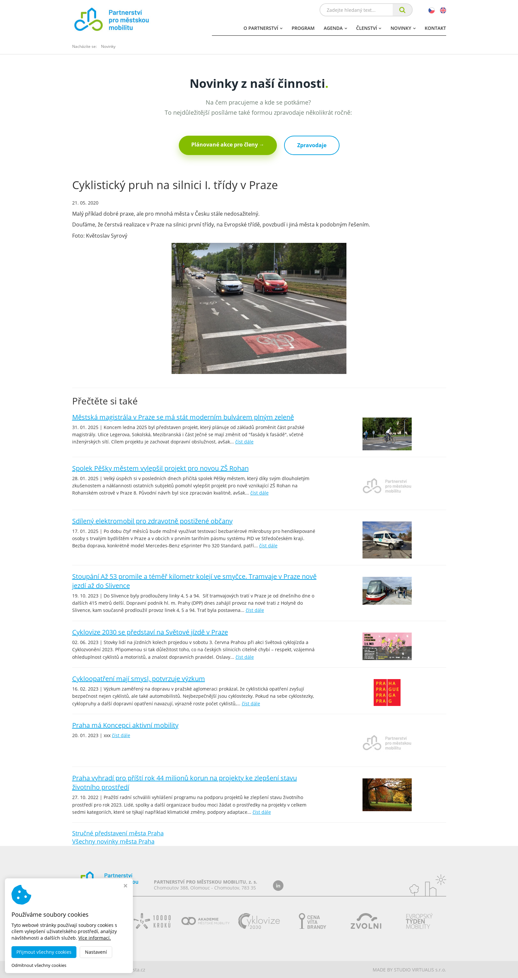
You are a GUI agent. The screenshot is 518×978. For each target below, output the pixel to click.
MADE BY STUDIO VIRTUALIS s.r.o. (409, 970)
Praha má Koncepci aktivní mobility (125, 725)
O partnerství (262, 28)
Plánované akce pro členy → (227, 144)
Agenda (335, 28)
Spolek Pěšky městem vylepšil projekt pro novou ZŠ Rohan (160, 468)
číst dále (244, 442)
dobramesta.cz (129, 970)
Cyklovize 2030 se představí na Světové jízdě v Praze (150, 632)
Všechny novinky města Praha (113, 841)
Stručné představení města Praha (118, 833)
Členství (369, 28)
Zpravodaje (311, 145)
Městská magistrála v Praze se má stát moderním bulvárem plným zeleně (183, 417)
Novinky (402, 28)
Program (303, 28)
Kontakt (435, 28)
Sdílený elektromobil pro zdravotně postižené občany (152, 521)
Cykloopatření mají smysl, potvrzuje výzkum (138, 678)
